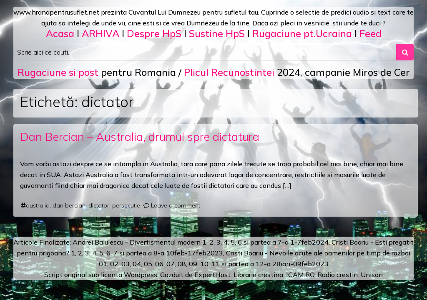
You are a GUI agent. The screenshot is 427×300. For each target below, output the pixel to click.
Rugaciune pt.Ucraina (302, 33)
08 (182, 264)
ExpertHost (212, 274)
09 (193, 264)
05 (148, 264)
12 (260, 264)
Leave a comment (175, 205)
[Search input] (205, 52)
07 (170, 264)
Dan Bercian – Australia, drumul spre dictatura (139, 136)
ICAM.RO (300, 274)
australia (38, 205)
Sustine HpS (217, 33)
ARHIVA (100, 33)
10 (204, 264)
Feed (370, 33)
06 (159, 264)
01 (103, 264)
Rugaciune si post (58, 72)
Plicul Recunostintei (229, 72)
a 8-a (156, 253)
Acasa (60, 33)
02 (114, 264)
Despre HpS (154, 33)
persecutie (126, 205)
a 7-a (280, 242)
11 (215, 264)
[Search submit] (405, 52)
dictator (98, 205)
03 (125, 264)
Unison (372, 274)
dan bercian (69, 205)
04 (137, 264)
